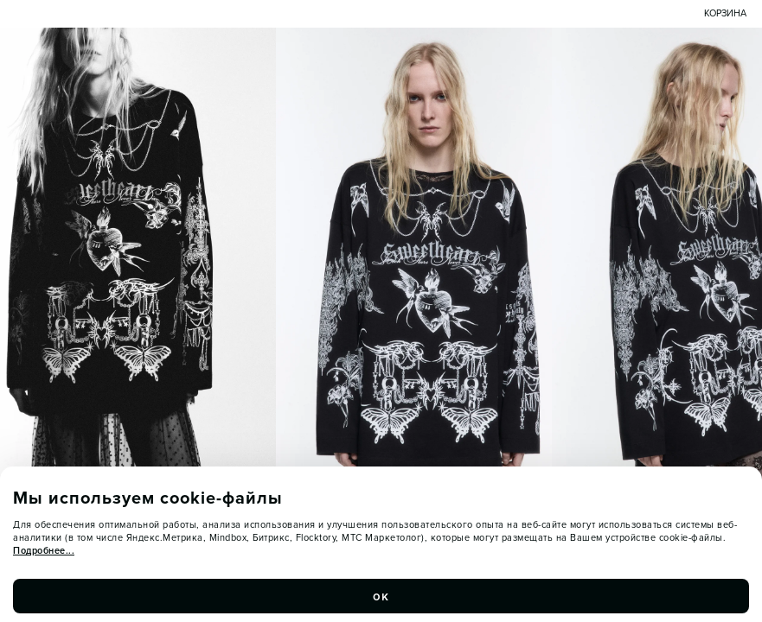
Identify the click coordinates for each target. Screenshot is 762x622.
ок (381, 596)
